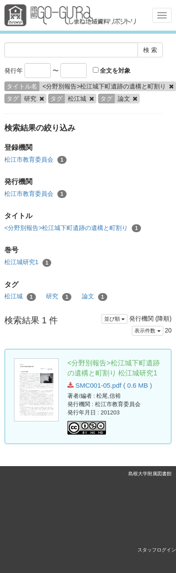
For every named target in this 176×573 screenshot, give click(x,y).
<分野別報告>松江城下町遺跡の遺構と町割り (72, 228)
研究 (58, 297)
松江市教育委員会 (35, 160)
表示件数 (147, 331)
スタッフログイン (156, 549)
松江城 (20, 297)
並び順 (114, 319)
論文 (94, 297)
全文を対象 (112, 70)
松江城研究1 (27, 262)
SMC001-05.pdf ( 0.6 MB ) (109, 385)
